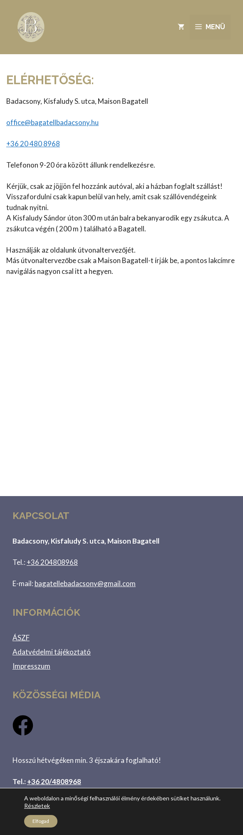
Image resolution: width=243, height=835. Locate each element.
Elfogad (40, 821)
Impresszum (31, 666)
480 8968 (33, 143)
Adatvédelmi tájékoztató (51, 651)
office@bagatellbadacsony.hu (52, 122)
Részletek (37, 805)
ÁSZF (21, 637)
